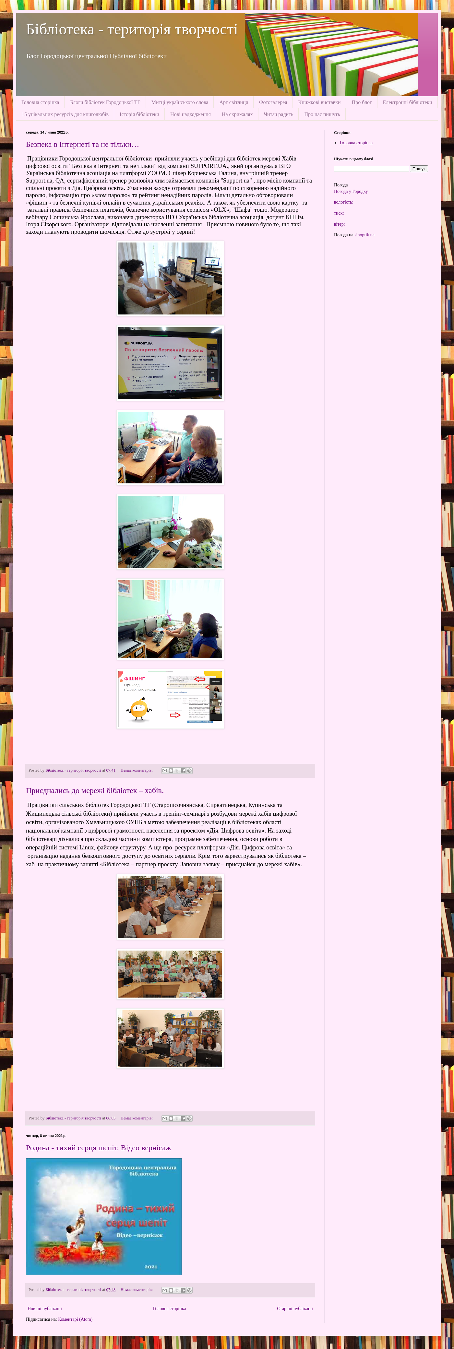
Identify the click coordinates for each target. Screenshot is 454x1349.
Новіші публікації (45, 1308)
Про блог (362, 102)
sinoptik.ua (364, 234)
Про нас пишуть (322, 114)
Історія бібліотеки (139, 114)
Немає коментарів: (137, 770)
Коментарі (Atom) (75, 1319)
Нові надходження (190, 114)
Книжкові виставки (319, 102)
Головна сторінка (40, 102)
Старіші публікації (295, 1308)
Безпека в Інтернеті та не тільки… (82, 144)
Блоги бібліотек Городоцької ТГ (105, 102)
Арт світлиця (233, 102)
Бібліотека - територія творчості (132, 29)
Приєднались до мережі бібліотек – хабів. (95, 790)
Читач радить (278, 114)
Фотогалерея (273, 102)
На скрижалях (237, 114)
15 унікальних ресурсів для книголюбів (65, 114)
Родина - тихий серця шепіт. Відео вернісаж (98, 1147)
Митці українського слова (180, 102)
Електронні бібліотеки (407, 102)
